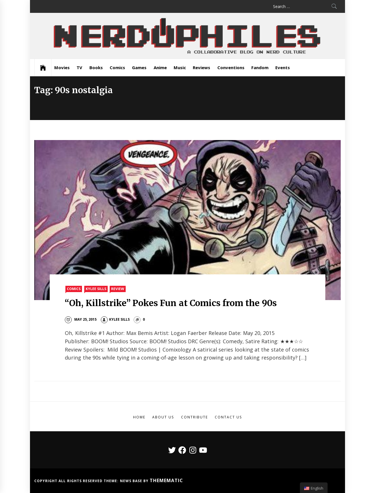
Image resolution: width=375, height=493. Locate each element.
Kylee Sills (96, 288)
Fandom (259, 67)
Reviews (201, 67)
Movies (62, 67)
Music (180, 67)
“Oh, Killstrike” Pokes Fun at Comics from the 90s (170, 303)
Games (139, 67)
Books (96, 67)
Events (282, 67)
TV (79, 67)
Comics (117, 67)
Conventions (230, 67)
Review (117, 288)
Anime (160, 67)
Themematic (166, 480)
